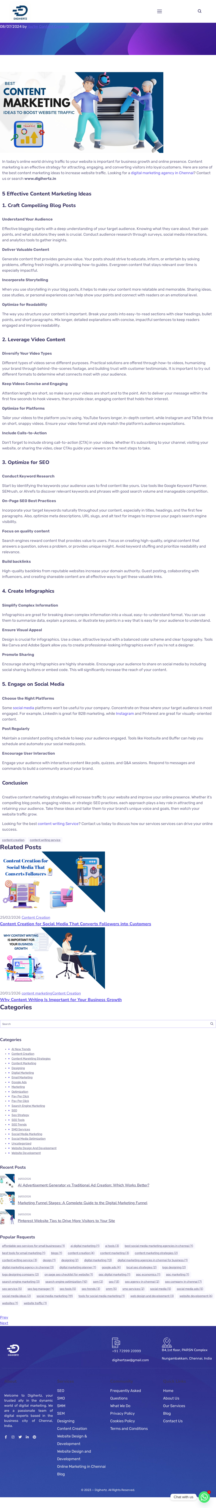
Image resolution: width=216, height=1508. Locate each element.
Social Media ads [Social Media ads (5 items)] (190, 1289)
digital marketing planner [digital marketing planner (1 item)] (77, 1267)
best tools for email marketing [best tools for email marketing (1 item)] (23, 1253)
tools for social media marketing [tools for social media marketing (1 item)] (102, 1296)
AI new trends (21, 1049)
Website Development (26, 1153)
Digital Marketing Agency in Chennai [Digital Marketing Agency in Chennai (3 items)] (28, 1267)
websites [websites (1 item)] (10, 1303)
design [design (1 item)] (49, 1260)
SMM (61, 1406)
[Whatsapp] (204, 1497)
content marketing (37, 993)
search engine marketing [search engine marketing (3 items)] (21, 1281)
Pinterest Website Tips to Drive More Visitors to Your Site (66, 1220)
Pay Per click (20, 1096)
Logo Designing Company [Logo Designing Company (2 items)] (20, 1274)
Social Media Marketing (27, 1134)
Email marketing (22, 1077)
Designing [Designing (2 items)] (70, 1260)
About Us (171, 1398)
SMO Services (21, 1129)
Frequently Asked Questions (125, 1394)
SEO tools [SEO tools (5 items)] (68, 1289)
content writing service (45, 840)
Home (168, 1390)
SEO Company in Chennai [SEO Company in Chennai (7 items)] (183, 1281)
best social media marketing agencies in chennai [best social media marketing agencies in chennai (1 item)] (159, 1246)
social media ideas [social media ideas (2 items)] (16, 1296)
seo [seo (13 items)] (114, 1281)
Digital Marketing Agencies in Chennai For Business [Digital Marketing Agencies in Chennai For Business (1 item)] (153, 1260)
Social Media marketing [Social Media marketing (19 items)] (55, 1296)
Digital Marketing (23, 1073)
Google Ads (19, 1082)
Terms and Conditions (129, 1428)
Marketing (18, 1087)
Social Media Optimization (29, 1138)
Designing (18, 1068)
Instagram (125, 713)
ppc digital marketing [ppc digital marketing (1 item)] (114, 1274)
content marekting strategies (31, 1058)
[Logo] (20, 11)
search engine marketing (28, 1106)
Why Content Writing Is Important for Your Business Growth (61, 1000)
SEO (14, 1110)
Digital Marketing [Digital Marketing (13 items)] (98, 1260)
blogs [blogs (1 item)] (56, 1253)
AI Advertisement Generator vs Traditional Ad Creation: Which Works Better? (83, 1185)
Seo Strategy (20, 1115)
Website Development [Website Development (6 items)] (195, 1296)
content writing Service (58, 823)
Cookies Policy (122, 1421)
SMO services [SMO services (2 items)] (133, 1289)
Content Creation (54, 26)
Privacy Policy (122, 1413)
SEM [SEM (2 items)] (98, 1281)
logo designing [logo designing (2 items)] (174, 1267)
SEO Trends (19, 1124)
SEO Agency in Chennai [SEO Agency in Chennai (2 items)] (142, 1281)
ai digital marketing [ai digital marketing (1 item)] (85, 1246)
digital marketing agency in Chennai (162, 173)
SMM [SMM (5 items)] (111, 1289)
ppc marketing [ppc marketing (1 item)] (177, 1274)
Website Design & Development (72, 1440)
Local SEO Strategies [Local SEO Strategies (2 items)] (141, 1267)
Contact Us (173, 1421)
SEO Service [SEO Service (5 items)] (12, 1289)
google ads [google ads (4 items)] (111, 1267)
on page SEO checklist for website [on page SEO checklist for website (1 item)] (69, 1274)
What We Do (120, 1406)
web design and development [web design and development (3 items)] (152, 1296)
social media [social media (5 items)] (160, 1289)
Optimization (20, 1092)
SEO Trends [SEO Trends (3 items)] (91, 1289)
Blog (61, 1474)
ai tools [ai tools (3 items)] (112, 1246)
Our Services (174, 1406)
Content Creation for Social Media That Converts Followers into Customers (75, 924)
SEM (61, 1413)
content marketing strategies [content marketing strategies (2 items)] (156, 1253)
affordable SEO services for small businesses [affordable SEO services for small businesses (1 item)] (33, 1246)
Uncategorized (21, 1143)
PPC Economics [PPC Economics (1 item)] (148, 1274)
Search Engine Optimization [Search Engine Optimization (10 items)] (66, 1281)
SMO (61, 1398)
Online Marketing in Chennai (81, 1466)
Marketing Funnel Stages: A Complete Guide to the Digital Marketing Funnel (82, 1202)
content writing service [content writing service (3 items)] (19, 1260)
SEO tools (18, 1120)
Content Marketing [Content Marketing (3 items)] (114, 1253)
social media (23, 708)
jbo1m (33, 26)
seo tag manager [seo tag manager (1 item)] (40, 1289)
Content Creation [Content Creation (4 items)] (81, 1253)
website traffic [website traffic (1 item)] (35, 1303)
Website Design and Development (34, 1148)
